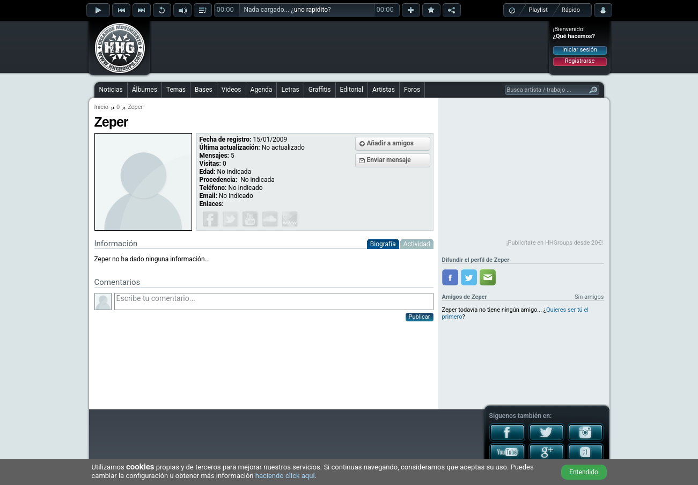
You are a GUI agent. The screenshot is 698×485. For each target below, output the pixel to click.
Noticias (111, 89)
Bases (203, 89)
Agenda (262, 89)
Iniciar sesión (579, 49)
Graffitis (319, 89)
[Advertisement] (350, 47)
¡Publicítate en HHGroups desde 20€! (554, 242)
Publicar (419, 316)
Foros (412, 89)
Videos (231, 89)
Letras (290, 89)
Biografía (383, 244)
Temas (176, 89)
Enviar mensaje (389, 160)
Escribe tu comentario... (274, 301)
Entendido (583, 472)
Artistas (383, 89)
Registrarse (579, 60)
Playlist (538, 9)
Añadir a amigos (390, 143)
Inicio (101, 107)
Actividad (416, 244)
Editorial (351, 89)
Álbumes (144, 89)
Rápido (571, 9)
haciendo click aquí (285, 476)
